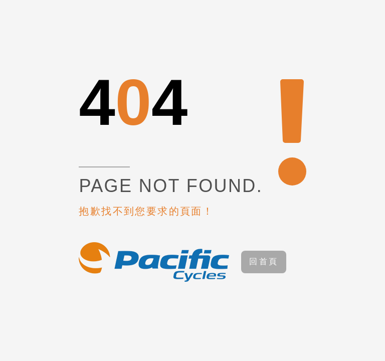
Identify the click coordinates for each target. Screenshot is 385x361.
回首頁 (263, 261)
